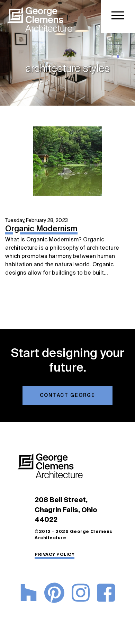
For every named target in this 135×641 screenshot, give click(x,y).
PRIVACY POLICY (54, 555)
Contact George (67, 395)
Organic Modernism (41, 229)
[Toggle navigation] (118, 16)
